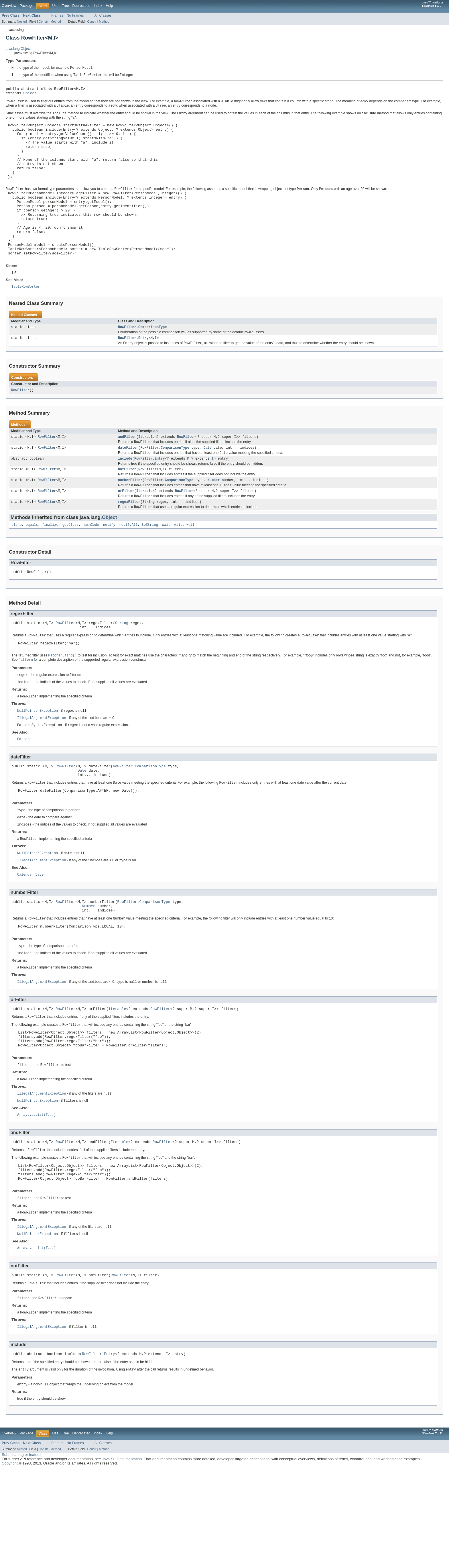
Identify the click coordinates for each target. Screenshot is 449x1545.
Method (55, 21)
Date (207, 481)
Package (26, 6)
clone (16, 562)
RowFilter (20, 421)
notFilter (127, 503)
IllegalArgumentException (41, 762)
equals (32, 562)
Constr (43, 21)
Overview (9, 6)
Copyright (10, 1539)
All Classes (103, 15)
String (148, 539)
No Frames (75, 15)
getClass (70, 562)
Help (109, 6)
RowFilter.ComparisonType (142, 357)
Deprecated (81, 6)
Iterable (146, 469)
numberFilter (130, 515)
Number (214, 515)
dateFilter (128, 481)
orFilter (126, 527)
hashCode (91, 562)
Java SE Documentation (122, 1535)
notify (109, 562)
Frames (57, 15)
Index (98, 6)
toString (150, 562)
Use (55, 6)
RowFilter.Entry (133, 369)
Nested (22, 21)
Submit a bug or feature (21, 1531)
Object (30, 95)
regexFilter (129, 539)
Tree (65, 6)
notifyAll (128, 562)
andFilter (127, 469)
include (125, 492)
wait (166, 562)
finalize (50, 562)
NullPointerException (37, 755)
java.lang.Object (18, 49)
